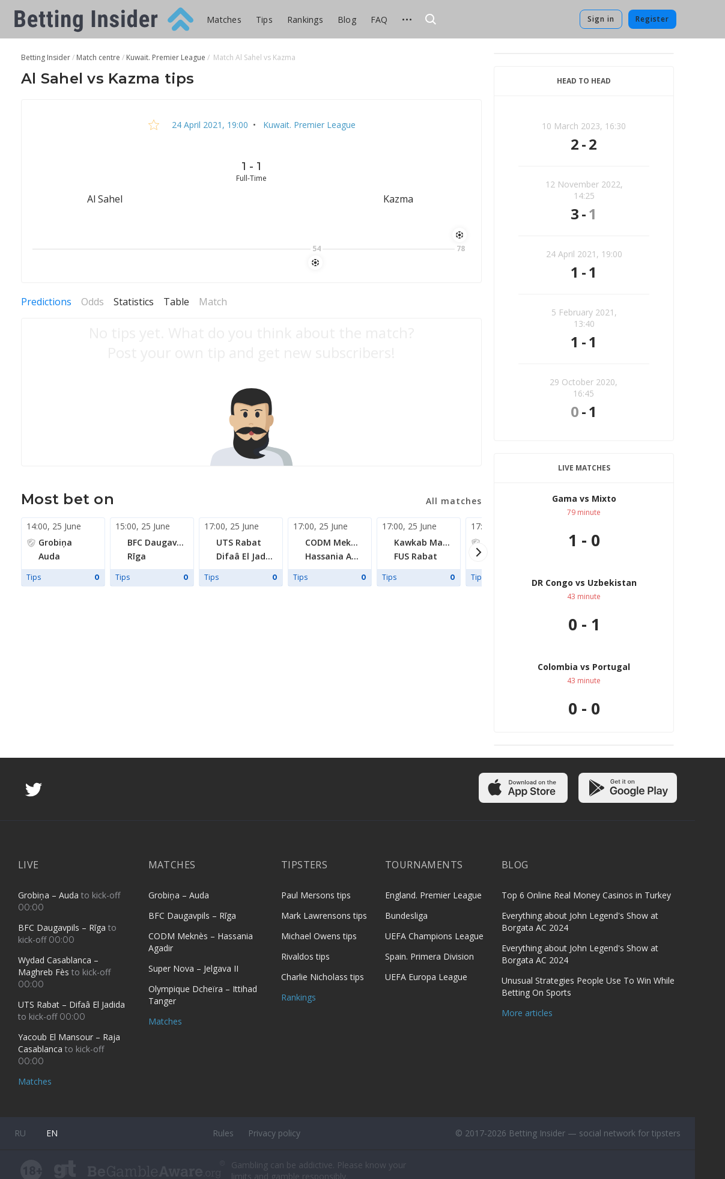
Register (652, 19)
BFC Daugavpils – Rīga (63, 927)
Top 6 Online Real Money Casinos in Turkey (586, 895)
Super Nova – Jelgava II (193, 968)
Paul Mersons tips (316, 895)
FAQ (379, 19)
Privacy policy (274, 1133)
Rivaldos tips (305, 956)
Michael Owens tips (319, 936)
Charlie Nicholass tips (322, 976)
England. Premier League (433, 895)
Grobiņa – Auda (49, 895)
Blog (347, 19)
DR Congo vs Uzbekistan (584, 582)
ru (20, 1133)
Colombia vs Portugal (584, 666)
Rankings (305, 19)
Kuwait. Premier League (308, 124)
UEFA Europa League (426, 976)
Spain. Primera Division (429, 956)
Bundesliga (406, 915)
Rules (223, 1133)
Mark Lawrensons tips (324, 915)
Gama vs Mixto (584, 498)
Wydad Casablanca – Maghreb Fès (58, 966)
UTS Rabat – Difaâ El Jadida (71, 1004)
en (52, 1133)
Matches (224, 19)
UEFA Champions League (434, 936)
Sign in (600, 19)
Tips (264, 19)
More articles (527, 1013)
